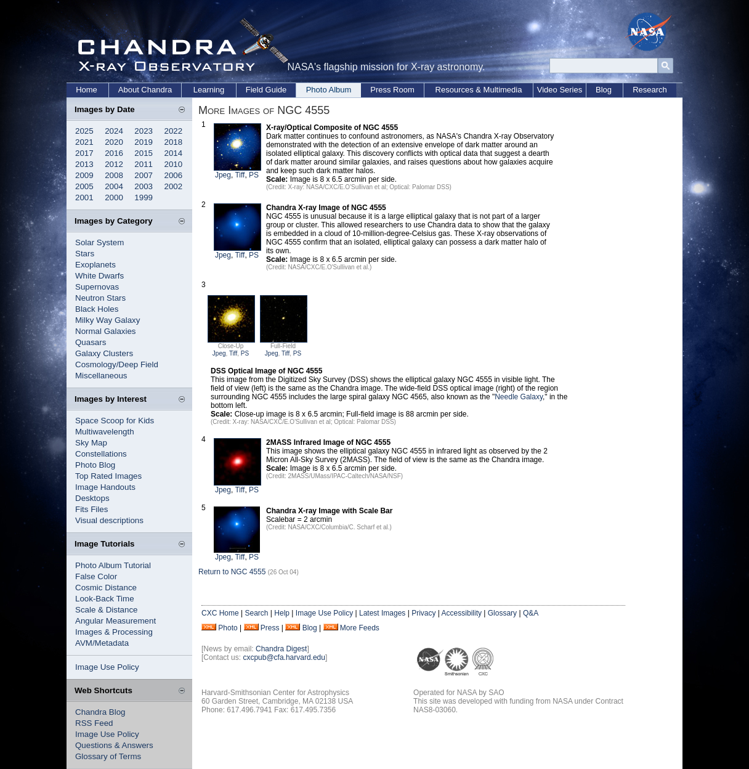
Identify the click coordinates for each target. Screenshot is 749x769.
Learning (209, 89)
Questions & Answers (114, 745)
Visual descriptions (109, 520)
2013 (84, 164)
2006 (173, 175)
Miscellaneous (101, 375)
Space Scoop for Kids (114, 420)
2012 (114, 164)
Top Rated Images (108, 476)
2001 (84, 197)
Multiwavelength (104, 431)
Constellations (101, 453)
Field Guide (266, 89)
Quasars (90, 342)
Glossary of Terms (108, 756)
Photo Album (329, 89)
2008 (114, 175)
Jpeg (223, 175)
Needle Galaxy (519, 397)
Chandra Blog (100, 712)
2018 (173, 142)
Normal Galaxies (105, 331)
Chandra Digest (281, 649)
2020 (114, 142)
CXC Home (220, 613)
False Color (96, 576)
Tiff (240, 175)
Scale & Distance (106, 609)
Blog (604, 89)
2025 (84, 131)
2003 (143, 186)
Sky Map (91, 442)
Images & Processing (114, 632)
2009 (84, 175)
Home (86, 89)
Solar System (99, 242)
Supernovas (97, 286)
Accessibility (462, 613)
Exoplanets (95, 264)
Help (281, 613)
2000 (114, 197)
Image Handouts (105, 487)
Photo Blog (95, 465)
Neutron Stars (100, 298)
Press (270, 628)
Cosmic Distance (106, 587)
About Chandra (145, 89)
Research (650, 89)
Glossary (502, 613)
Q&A (530, 613)
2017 (84, 153)
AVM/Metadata (102, 643)
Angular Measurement (115, 620)
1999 (143, 197)
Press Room (392, 89)
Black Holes (96, 309)
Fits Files (91, 509)
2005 (84, 186)
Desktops (92, 498)
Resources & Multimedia (478, 89)
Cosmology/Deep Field (116, 364)
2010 (173, 164)
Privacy (423, 613)
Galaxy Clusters (104, 353)
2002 (173, 186)
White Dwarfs (99, 275)
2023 (143, 131)
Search (256, 613)
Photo (227, 628)
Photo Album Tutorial (113, 565)
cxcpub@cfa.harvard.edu (284, 657)
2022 (173, 131)
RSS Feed (94, 723)
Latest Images (382, 613)
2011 (143, 164)
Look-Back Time (104, 598)
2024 (114, 131)
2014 (173, 153)
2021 (84, 142)
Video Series (559, 89)
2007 (143, 175)
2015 (143, 153)
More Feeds (359, 628)
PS (254, 175)
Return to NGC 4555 (231, 572)
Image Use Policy (107, 667)
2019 (143, 142)
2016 (114, 153)
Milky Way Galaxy (107, 320)
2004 (114, 186)
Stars (84, 253)
